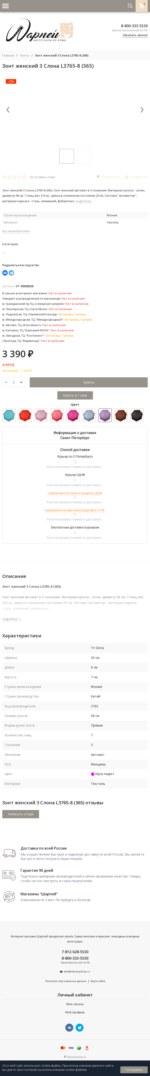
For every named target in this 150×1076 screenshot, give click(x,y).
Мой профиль (75, 1012)
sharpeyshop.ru (76, 1056)
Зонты (24, 55)
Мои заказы (75, 1004)
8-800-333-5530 (134, 25)
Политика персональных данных (66, 981)
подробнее (11, 619)
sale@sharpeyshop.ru (76, 971)
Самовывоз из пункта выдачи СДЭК (75, 493)
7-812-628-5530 (75, 951)
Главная (8, 55)
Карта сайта (97, 981)
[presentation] (8, 110)
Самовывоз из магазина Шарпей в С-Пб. (75, 510)
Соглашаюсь (134, 1070)
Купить (88, 382)
